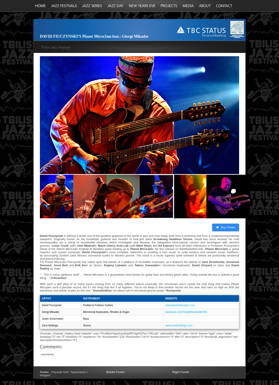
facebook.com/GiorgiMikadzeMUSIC (186, 312)
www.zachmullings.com (178, 325)
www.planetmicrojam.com (180, 305)
